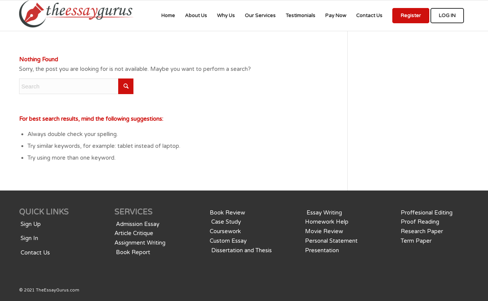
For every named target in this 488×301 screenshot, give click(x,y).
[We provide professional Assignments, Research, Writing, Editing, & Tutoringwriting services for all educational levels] (76, 15)
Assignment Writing (139, 242)
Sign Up (31, 224)
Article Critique (133, 233)
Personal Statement (331, 240)
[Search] (76, 86)
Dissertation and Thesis (241, 250)
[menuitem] (168, 15)
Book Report (133, 252)
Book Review (227, 212)
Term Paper (416, 240)
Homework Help (326, 221)
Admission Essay (137, 224)
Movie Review (324, 231)
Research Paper (422, 231)
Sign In (29, 238)
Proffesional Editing (427, 212)
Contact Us (35, 252)
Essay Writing (324, 212)
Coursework (225, 231)
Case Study (226, 221)
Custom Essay (228, 240)
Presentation (322, 250)
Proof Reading (420, 221)
